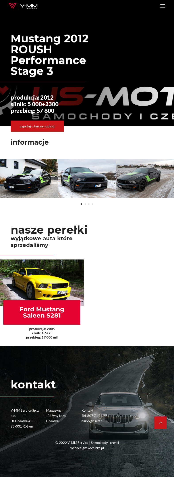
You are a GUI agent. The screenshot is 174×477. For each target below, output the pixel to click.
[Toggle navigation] (163, 6)
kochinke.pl (96, 448)
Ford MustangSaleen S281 (41, 312)
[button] (81, 204)
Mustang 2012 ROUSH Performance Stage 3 (50, 55)
